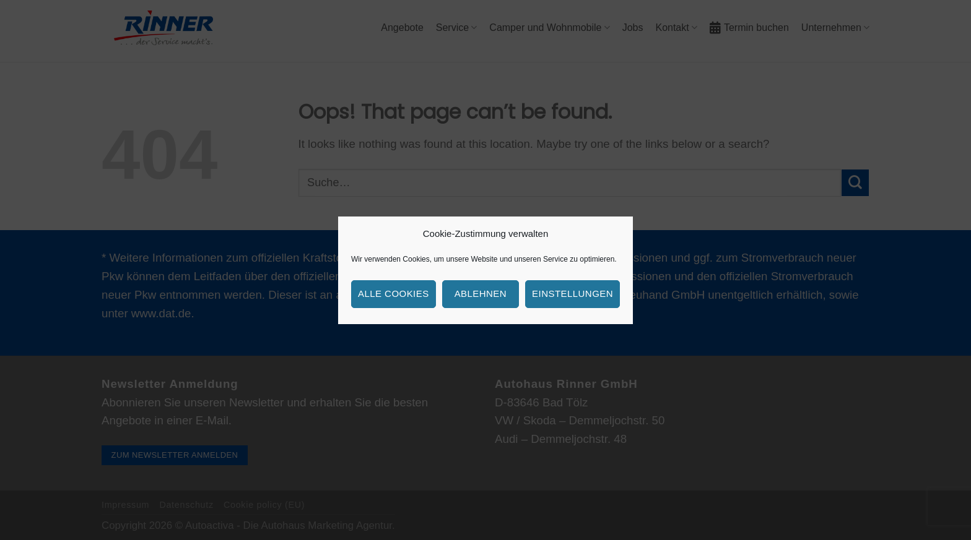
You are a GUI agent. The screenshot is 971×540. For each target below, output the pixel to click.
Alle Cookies (393, 293)
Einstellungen (572, 293)
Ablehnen (481, 293)
